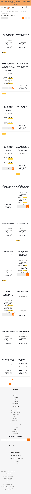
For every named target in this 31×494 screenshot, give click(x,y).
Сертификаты (15, 403)
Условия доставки (15, 410)
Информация (15, 406)
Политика (15, 399)
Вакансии (15, 395)
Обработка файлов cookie (15, 422)
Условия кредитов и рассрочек (15, 424)
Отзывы (15, 401)
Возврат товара (15, 414)
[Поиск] (29, 8)
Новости (15, 392)
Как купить (15, 418)
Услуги (15, 416)
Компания (15, 389)
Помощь (15, 427)
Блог (15, 429)
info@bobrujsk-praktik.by (16, 458)
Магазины (15, 397)
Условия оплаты (16, 408)
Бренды (15, 433)
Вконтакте (10, 449)
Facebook (13, 449)
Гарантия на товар (15, 412)
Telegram (20, 449)
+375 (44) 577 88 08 (16, 455)
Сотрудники (15, 393)
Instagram (17, 449)
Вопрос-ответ (15, 431)
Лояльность (15, 420)
